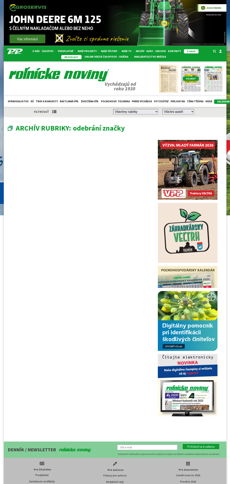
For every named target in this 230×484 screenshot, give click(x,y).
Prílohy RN (178, 101)
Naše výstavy (110, 51)
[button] (201, 447)
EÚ (32, 101)
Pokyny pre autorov (115, 475)
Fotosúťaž (161, 101)
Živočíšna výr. (90, 101)
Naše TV (128, 51)
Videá (208, 101)
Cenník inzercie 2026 (188, 475)
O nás (36, 51)
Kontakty (174, 51)
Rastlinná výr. (69, 101)
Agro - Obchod (156, 51)
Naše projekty (88, 51)
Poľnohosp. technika (115, 101)
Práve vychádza (142, 101)
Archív (140, 51)
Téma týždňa (195, 101)
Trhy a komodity (47, 101)
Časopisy (49, 51)
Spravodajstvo (18, 101)
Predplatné (67, 51)
